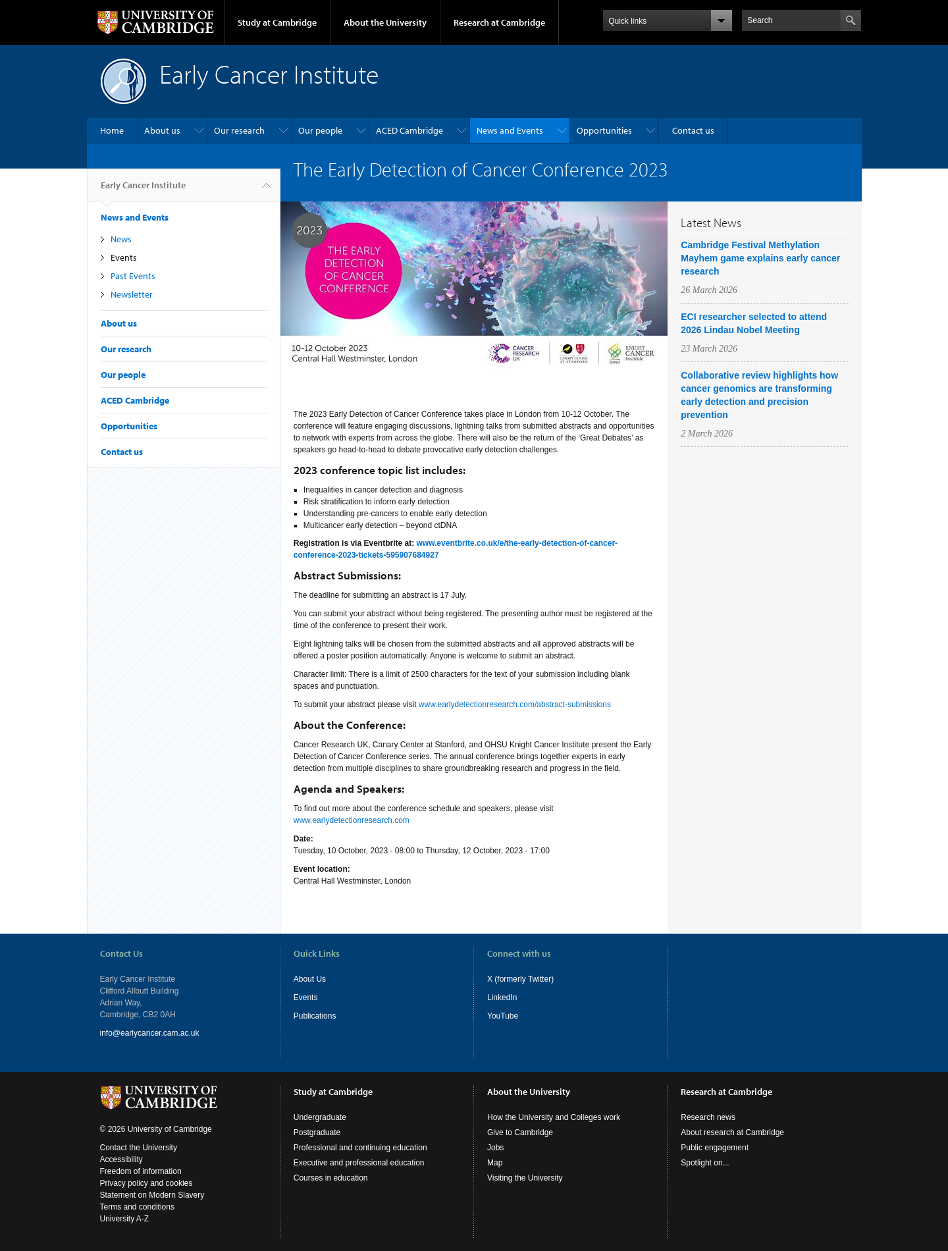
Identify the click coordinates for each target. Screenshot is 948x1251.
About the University (385, 22)
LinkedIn (502, 997)
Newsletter (132, 294)
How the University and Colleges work (553, 1117)
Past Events (133, 276)
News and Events (510, 130)
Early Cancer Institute (143, 190)
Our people (320, 130)
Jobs (495, 1147)
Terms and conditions (137, 1206)
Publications (315, 1016)
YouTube (502, 1016)
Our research (239, 130)
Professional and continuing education (360, 1147)
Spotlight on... (705, 1162)
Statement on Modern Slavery (152, 1195)
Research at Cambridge (499, 22)
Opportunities (604, 130)
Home (112, 130)
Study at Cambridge (277, 22)
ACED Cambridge (409, 130)
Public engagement (715, 1147)
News (121, 239)
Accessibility (121, 1159)
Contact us (693, 130)
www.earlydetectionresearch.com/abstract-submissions (515, 704)
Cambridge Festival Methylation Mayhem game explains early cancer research (760, 258)
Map (494, 1162)
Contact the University (138, 1147)
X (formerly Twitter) (520, 979)
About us (162, 130)
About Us (310, 979)
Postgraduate (317, 1132)
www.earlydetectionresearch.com (351, 820)
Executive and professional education (359, 1162)
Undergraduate (320, 1117)
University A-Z (124, 1218)
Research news (708, 1117)
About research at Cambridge (732, 1132)
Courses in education (331, 1178)
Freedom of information (141, 1171)
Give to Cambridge (520, 1132)
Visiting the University (525, 1178)
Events (124, 257)
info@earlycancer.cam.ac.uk (149, 1033)
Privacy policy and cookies (146, 1183)
